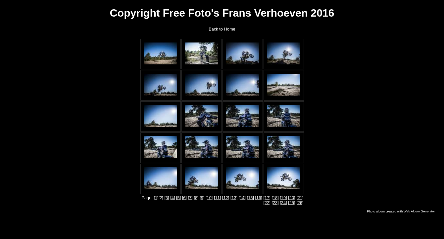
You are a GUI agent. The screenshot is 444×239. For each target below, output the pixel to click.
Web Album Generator (419, 211)
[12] (225, 197)
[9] (202, 197)
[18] (274, 197)
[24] (283, 202)
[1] (156, 197)
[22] (266, 202)
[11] (217, 197)
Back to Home (222, 29)
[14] (242, 197)
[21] (299, 197)
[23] (274, 202)
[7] (190, 197)
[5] (178, 197)
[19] (283, 197)
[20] (291, 197)
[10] (209, 197)
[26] (299, 202)
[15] (250, 197)
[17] (266, 197)
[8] (196, 197)
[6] (184, 197)
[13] (233, 197)
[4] (172, 197)
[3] (166, 197)
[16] (258, 197)
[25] (291, 202)
